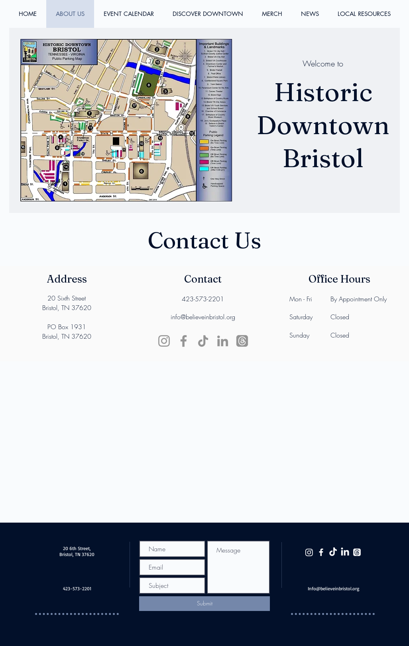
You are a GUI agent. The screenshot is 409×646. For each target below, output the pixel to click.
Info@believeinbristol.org (333, 588)
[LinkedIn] (222, 341)
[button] (364, 14)
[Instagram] (164, 341)
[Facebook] (183, 341)
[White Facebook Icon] (321, 552)
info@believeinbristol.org (203, 316)
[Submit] (204, 603)
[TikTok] (203, 341)
